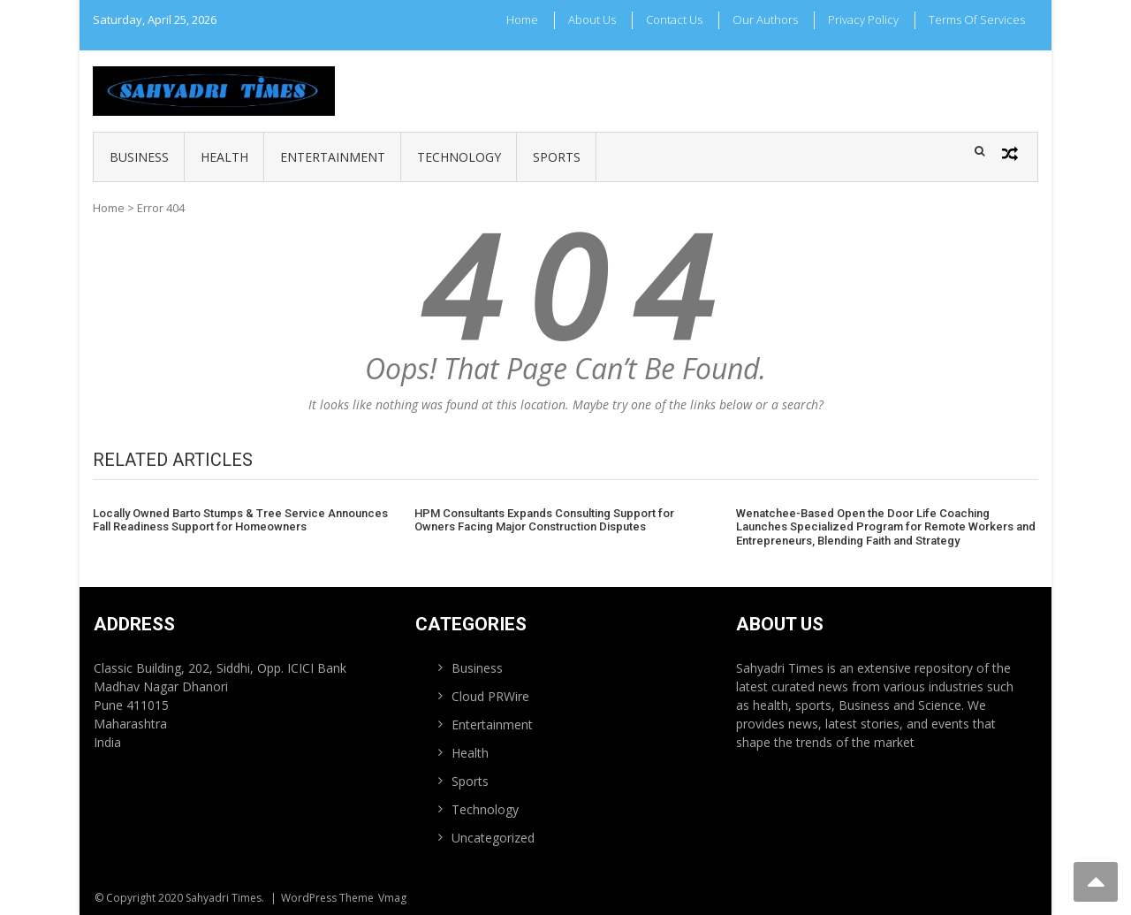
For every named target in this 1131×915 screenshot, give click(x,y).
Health (224, 157)
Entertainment (332, 157)
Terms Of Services (977, 19)
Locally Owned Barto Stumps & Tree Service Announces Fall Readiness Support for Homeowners (240, 520)
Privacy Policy (863, 19)
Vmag (392, 897)
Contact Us (674, 19)
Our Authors (765, 19)
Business (139, 157)
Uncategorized (493, 837)
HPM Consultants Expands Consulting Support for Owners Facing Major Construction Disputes (544, 520)
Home (522, 19)
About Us (592, 19)
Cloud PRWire (490, 696)
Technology (459, 157)
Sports (557, 157)
